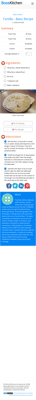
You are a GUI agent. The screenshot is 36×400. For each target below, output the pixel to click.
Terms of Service (28, 393)
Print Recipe (18, 123)
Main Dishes (17, 14)
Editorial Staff (22, 195)
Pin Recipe (18, 129)
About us (24, 395)
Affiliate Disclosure (15, 395)
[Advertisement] (18, 313)
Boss (11, 2)
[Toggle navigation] (32, 3)
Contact (30, 395)
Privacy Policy (18, 393)
